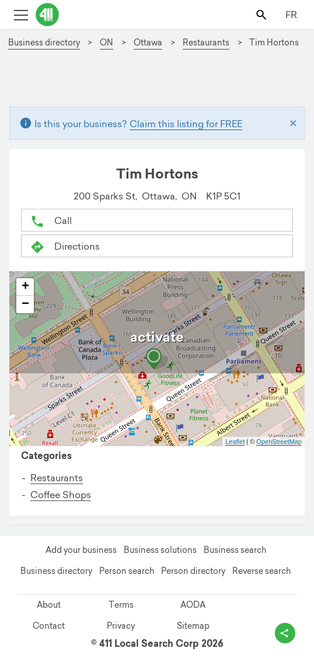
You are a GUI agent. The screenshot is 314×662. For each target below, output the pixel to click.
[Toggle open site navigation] (21, 14)
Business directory (56, 571)
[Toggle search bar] (262, 14)
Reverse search (261, 571)
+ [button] (25, 287)
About (49, 605)
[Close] (293, 123)
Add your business (81, 550)
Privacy (121, 626)
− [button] (25, 304)
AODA (192, 605)
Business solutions (160, 550)
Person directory (193, 571)
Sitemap (193, 626)
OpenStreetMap (279, 441)
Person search (126, 571)
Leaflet (235, 441)
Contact (49, 626)
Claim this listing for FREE (186, 123)
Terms (121, 605)
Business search (235, 550)
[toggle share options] (285, 633)
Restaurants (56, 478)
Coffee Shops (60, 494)
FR (291, 14)
